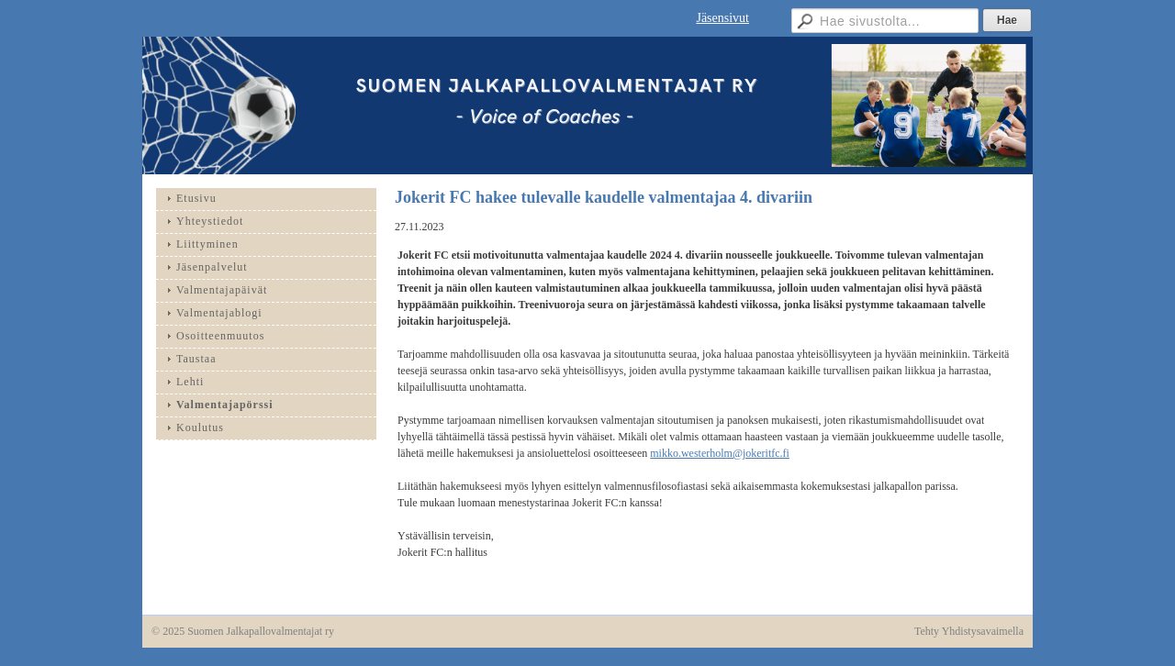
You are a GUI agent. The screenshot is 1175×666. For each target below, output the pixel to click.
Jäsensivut (722, 18)
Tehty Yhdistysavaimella (969, 631)
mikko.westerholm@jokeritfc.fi (719, 453)
